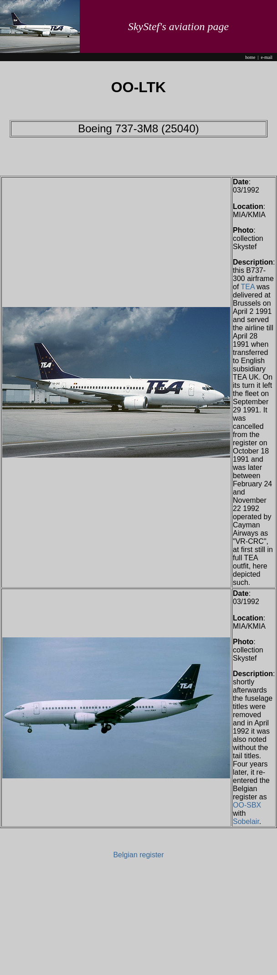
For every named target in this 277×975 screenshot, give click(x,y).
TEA (248, 287)
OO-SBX (247, 805)
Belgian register (138, 855)
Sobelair (246, 821)
